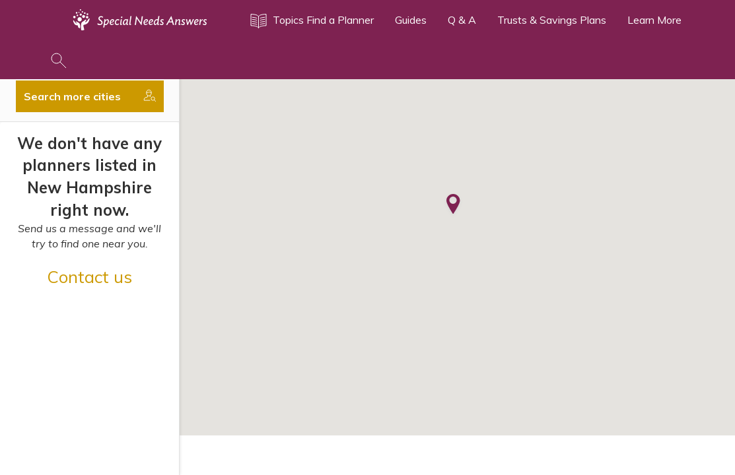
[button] (453, 205)
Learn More (654, 19)
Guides (411, 19)
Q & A (462, 19)
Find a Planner (340, 19)
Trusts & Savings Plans (551, 19)
